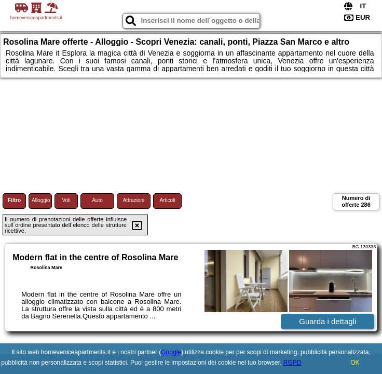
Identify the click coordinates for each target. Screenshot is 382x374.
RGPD (292, 362)
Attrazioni (134, 200)
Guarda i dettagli (327, 321)
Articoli (167, 200)
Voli (66, 200)
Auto (97, 200)
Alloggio (41, 200)
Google (171, 352)
